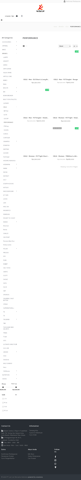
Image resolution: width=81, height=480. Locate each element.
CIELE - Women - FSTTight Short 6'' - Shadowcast (36, 156)
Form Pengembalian (8, 458)
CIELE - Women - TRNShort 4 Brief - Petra (66, 156)
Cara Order (33, 435)
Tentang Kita (33, 431)
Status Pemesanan (34, 456)
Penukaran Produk (7, 456)
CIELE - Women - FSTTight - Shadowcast (66, 118)
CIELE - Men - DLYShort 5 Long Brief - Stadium (36, 79)
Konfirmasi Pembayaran (9, 454)
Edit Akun (31, 454)
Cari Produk (32, 458)
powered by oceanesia (35, 477)
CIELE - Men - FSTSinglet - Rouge (66, 79)
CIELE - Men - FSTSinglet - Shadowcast (36, 118)
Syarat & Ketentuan (36, 433)
